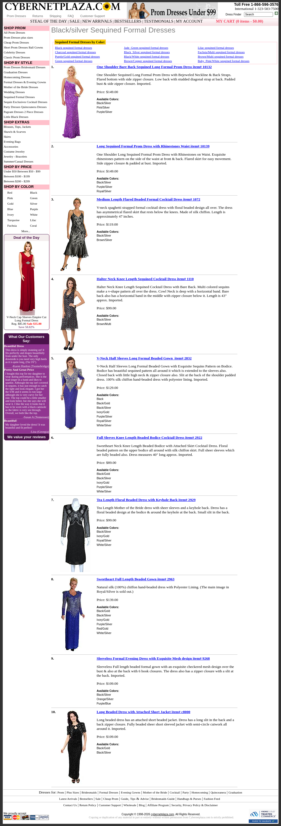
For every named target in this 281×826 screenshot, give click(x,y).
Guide (124, 798)
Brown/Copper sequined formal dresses (148, 61)
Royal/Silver (104, 191)
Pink (10, 198)
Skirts (7, 136)
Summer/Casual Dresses (18, 161)
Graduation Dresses (16, 72)
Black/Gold (103, 403)
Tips (132, 798)
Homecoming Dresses (17, 77)
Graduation (235, 792)
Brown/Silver (104, 240)
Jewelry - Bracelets (15, 156)
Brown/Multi (104, 324)
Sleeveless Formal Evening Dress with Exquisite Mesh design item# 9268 (153, 658)
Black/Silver (104, 103)
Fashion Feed (212, 798)
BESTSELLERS (127, 21)
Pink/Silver (103, 107)
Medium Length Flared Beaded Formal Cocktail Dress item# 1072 (148, 199)
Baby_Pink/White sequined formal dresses (223, 61)
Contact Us (70, 805)
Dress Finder (233, 14)
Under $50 (10, 171)
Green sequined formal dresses (73, 61)
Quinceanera (218, 792)
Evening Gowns (130, 792)
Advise (144, 798)
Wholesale (130, 805)
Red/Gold (102, 628)
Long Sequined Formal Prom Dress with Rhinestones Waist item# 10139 (153, 146)
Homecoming (199, 792)
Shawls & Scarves (15, 131)
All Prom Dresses (14, 32)
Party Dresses (12, 107)
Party (186, 792)
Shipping (55, 16)
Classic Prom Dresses (17, 57)
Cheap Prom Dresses (16, 42)
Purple (34, 209)
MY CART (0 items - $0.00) (239, 21)
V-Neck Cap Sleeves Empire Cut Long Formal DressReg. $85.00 (26, 320)
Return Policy (87, 805)
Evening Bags (12, 141)
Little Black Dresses (16, 116)
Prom (60, 792)
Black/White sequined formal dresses (146, 56)
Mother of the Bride (155, 792)
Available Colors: (108, 99)
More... (25, 231)
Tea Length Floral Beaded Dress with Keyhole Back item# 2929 (146, 500)
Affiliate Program (158, 805)
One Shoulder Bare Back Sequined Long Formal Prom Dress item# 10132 (154, 67)
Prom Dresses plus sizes (18, 37)
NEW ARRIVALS (97, 21)
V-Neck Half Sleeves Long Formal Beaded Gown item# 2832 (144, 358)
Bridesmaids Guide (163, 798)
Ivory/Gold (103, 412)
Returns (38, 16)
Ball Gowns (36, 47)
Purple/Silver (104, 111)
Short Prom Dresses (16, 47)
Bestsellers (86, 798)
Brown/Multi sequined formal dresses (220, 56)
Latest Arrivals (68, 798)
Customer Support (92, 16)
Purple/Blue (104, 703)
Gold (10, 203)
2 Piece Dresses (33, 111)
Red (9, 192)
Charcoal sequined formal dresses (75, 52)
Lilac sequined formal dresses (216, 47)
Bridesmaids (89, 792)
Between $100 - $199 (17, 176)
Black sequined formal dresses (73, 47)
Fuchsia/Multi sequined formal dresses (221, 52)
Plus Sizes (73, 792)
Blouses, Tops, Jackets (17, 126)
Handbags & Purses (189, 798)
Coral (33, 225)
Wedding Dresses (14, 92)
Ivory (10, 214)
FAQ (71, 16)
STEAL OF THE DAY (48, 21)
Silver (33, 203)
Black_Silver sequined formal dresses (147, 52)
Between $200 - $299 (17, 181)
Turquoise (13, 220)
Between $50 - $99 (28, 171)
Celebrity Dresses (14, 52)
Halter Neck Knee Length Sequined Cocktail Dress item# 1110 (145, 279)
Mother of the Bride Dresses (21, 87)
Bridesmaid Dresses (33, 67)
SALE (74, 21)
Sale (98, 798)
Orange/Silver (105, 699)
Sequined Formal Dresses (19, 97)
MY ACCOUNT (189, 21)
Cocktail (175, 792)
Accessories (11, 146)
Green (34, 198)
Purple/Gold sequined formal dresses (77, 56)
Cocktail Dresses (37, 102)
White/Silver (104, 425)
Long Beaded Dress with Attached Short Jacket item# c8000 (143, 712)
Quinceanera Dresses (34, 107)
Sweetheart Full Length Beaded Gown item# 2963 (135, 579)
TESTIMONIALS (158, 21)
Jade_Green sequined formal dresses (146, 47)
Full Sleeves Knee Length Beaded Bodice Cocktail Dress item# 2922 (149, 437)
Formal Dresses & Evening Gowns (25, 82)
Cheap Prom (110, 798)
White (34, 214)
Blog (142, 805)
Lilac (33, 220)
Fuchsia (12, 225)
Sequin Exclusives (15, 102)
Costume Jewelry (14, 151)
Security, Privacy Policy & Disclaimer (194, 805)
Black (33, 192)
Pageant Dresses (14, 111)
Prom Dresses (16, 16)
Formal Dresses (108, 792)
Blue (10, 209)
